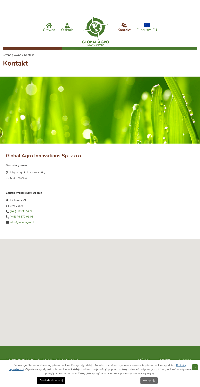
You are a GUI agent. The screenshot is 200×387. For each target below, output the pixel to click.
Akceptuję (149, 380)
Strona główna (12, 58)
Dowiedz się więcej (51, 380)
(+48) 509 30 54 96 (21, 214)
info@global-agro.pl (22, 225)
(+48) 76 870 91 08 (21, 220)
